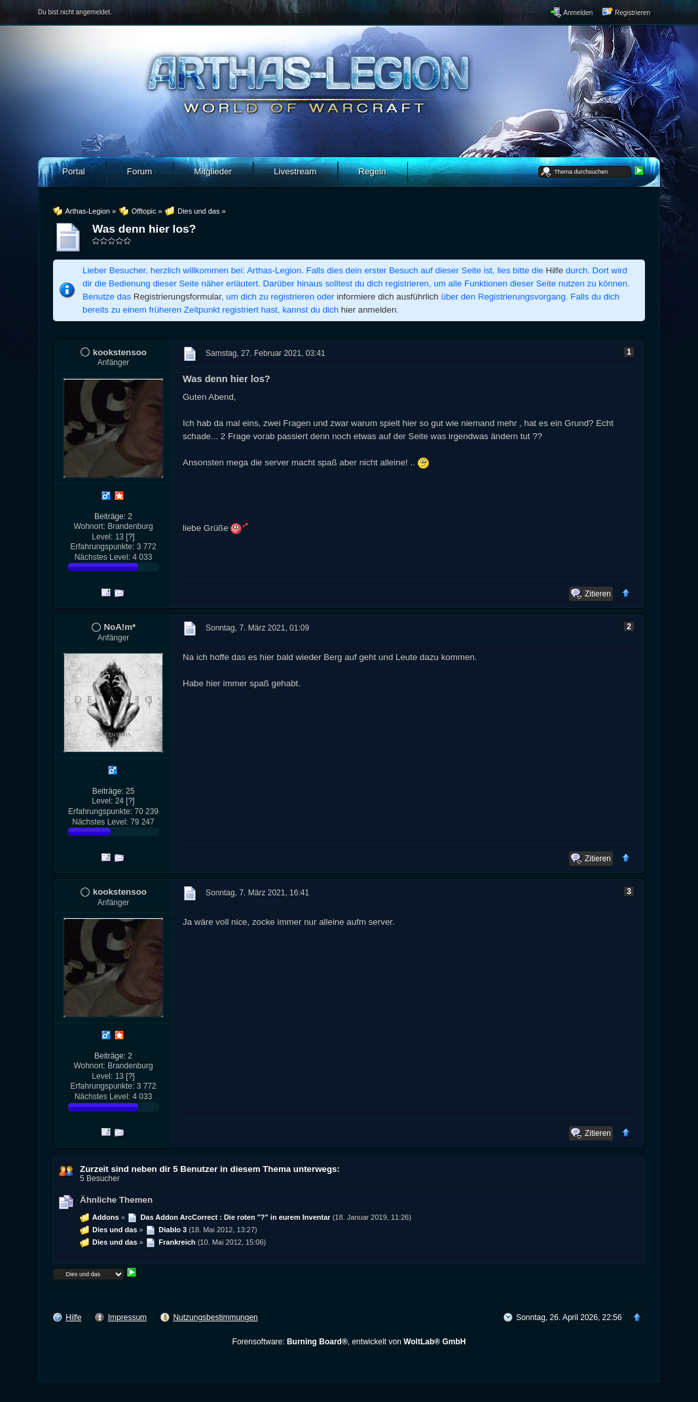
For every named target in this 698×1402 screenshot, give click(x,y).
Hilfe (555, 270)
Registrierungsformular (177, 297)
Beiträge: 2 (113, 516)
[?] (130, 536)
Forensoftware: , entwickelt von (349, 1341)
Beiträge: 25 (113, 791)
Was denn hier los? (144, 228)
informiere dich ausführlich (388, 297)
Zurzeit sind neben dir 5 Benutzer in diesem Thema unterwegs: (210, 1169)
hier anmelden (368, 310)
